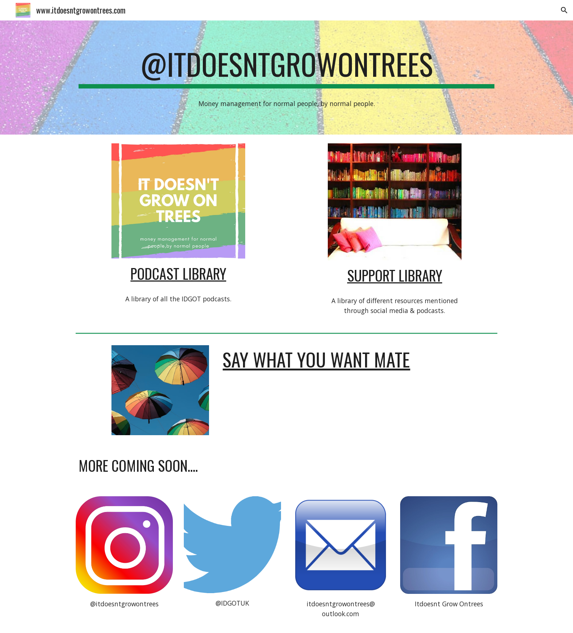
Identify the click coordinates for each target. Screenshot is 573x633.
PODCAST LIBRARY (178, 273)
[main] (286, 67)
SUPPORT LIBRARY (394, 275)
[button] (564, 10)
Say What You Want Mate (316, 359)
